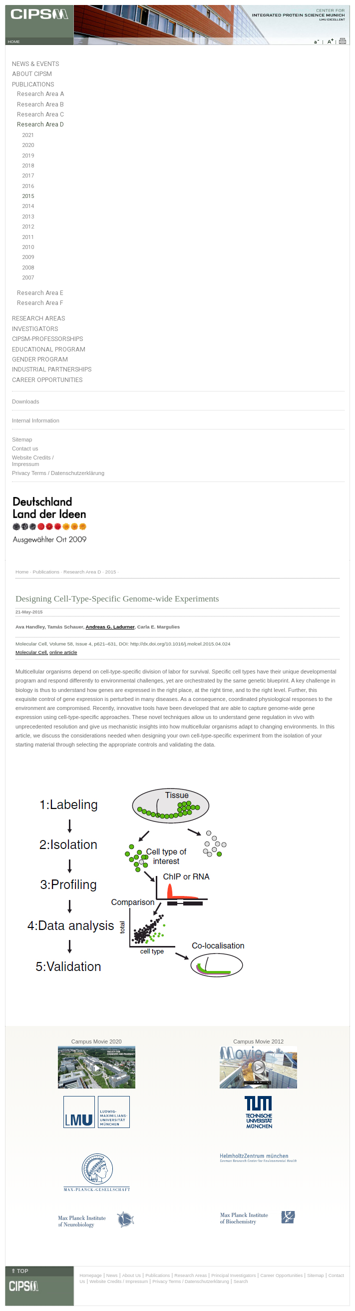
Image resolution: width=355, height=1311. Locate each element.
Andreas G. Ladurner (110, 627)
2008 (28, 267)
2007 (28, 277)
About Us (131, 1275)
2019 (28, 155)
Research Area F (40, 303)
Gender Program (40, 359)
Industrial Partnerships (51, 369)
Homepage (90, 1275)
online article (63, 652)
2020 (28, 145)
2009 (28, 257)
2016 (28, 186)
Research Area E (40, 293)
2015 (28, 196)
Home (21, 571)
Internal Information (35, 421)
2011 (28, 237)
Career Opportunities (47, 380)
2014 (28, 206)
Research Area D (40, 124)
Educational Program (48, 349)
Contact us (25, 449)
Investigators (35, 328)
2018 (28, 165)
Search (241, 1281)
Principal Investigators (233, 1275)
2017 (28, 175)
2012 (28, 227)
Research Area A (40, 94)
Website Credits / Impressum (118, 1281)
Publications (33, 84)
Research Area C (40, 114)
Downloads (25, 401)
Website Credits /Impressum (33, 460)
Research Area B (40, 104)
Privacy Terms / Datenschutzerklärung (58, 473)
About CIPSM (32, 74)
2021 (28, 135)
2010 (28, 247)
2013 (28, 217)
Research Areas (38, 318)
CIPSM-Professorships (47, 338)
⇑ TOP (19, 1271)
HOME (14, 42)
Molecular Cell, (31, 652)
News (112, 1275)
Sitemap (22, 439)
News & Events (35, 64)
